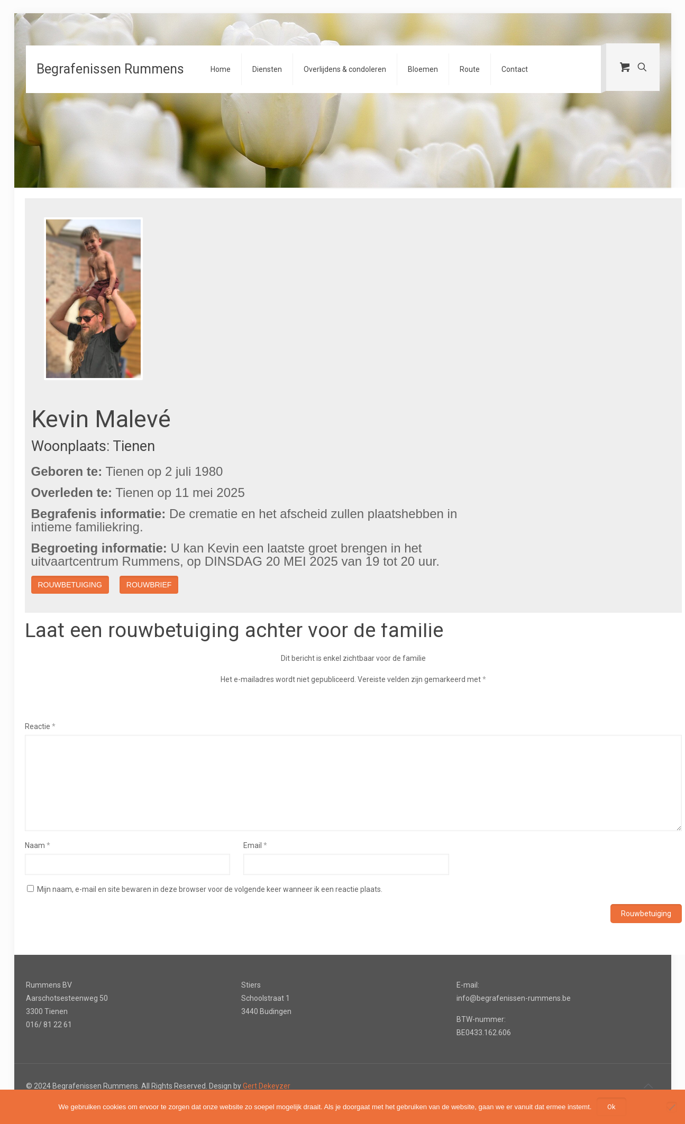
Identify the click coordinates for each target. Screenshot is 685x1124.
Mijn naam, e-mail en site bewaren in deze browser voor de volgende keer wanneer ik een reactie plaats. (209, 889)
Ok (611, 1107)
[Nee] (671, 1107)
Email (255, 845)
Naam (37, 845)
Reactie (40, 726)
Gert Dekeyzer (266, 1086)
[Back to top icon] (648, 1086)
